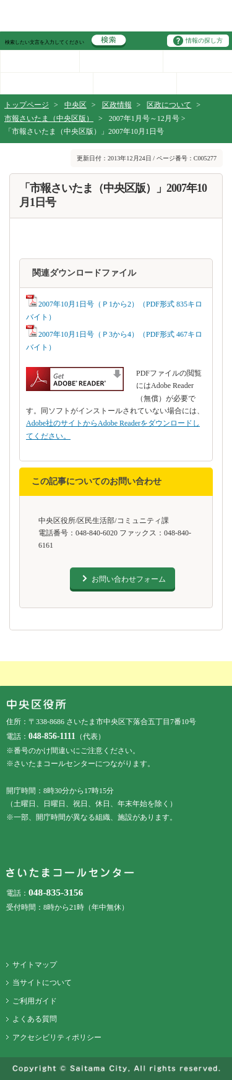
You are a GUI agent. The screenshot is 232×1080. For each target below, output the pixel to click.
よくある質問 (34, 1019)
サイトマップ (34, 964)
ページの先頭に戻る (0, 0)
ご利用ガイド (34, 1001)
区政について (169, 105)
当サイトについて (42, 982)
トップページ (26, 105)
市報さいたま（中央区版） (48, 118)
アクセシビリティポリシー (56, 1037)
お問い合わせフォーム (129, 579)
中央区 (75, 105)
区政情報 (117, 105)
